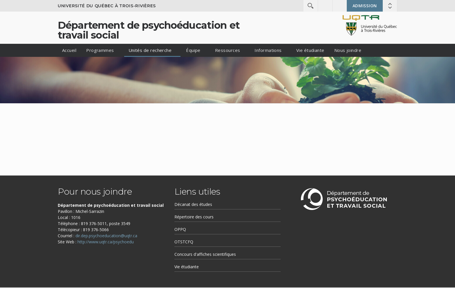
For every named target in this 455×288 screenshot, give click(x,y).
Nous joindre (347, 50)
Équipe (193, 50)
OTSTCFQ (183, 241)
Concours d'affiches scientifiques (205, 254)
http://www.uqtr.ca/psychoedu (105, 241)
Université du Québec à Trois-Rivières (107, 5)
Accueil (69, 50)
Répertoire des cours (194, 217)
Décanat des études (193, 204)
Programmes (100, 50)
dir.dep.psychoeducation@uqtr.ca (106, 235)
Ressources (227, 50)
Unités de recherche (150, 50)
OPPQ (180, 229)
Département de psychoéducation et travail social (149, 30)
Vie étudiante (310, 50)
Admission (365, 5)
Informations (267, 50)
